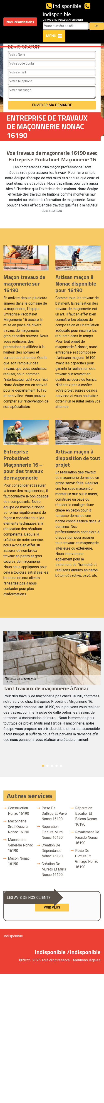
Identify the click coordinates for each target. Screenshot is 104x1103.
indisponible (63, 6)
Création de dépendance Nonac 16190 (52, 850)
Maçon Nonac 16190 (19, 861)
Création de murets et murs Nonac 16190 (54, 869)
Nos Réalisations (20, 21)
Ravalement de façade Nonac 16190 (87, 837)
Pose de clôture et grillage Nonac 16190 (86, 858)
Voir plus (52, 907)
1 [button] (43, 766)
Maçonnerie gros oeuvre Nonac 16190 (18, 826)
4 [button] (56, 766)
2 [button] (47, 766)
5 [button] (61, 766)
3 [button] (52, 766)
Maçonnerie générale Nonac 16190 (20, 845)
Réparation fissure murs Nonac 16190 (52, 832)
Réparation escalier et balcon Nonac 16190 (86, 816)
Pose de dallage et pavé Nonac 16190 (54, 813)
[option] (52, 688)
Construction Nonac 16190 (18, 811)
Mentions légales (87, 960)
